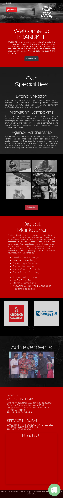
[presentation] (29, 328)
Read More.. (31, 59)
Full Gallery (31, 207)
